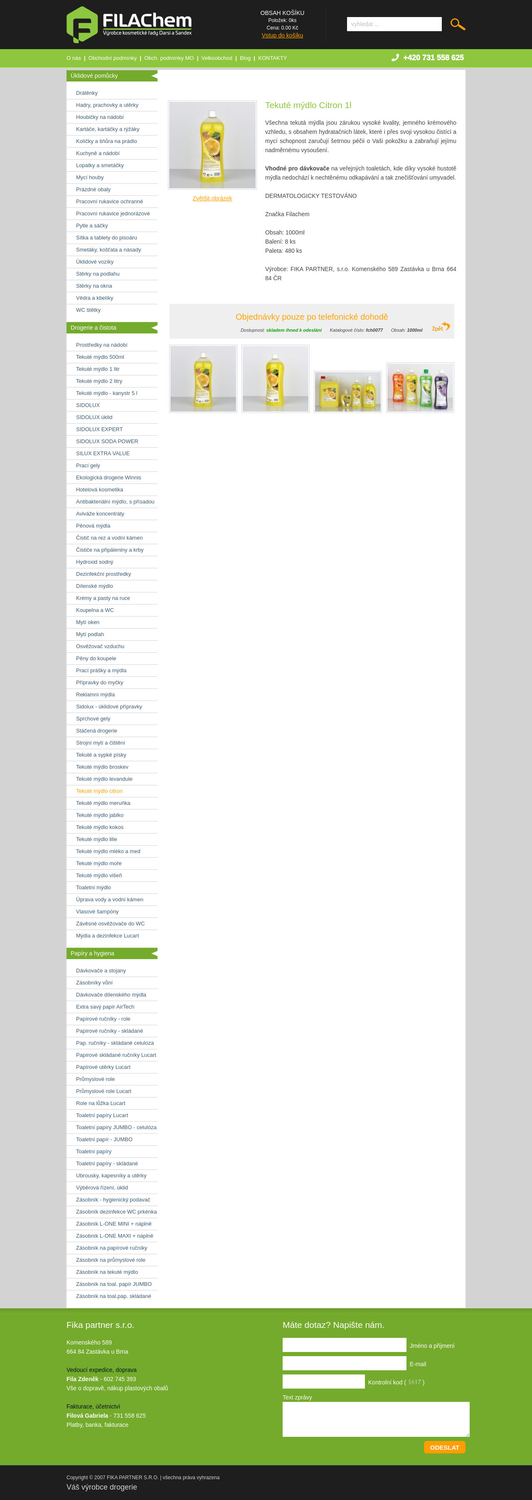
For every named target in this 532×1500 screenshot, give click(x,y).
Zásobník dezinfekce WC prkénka (116, 1212)
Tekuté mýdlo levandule (104, 779)
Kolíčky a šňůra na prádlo (106, 141)
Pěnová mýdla (93, 526)
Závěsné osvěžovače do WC (110, 923)
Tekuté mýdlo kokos (99, 827)
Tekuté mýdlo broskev (102, 767)
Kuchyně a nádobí (98, 153)
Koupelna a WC (95, 610)
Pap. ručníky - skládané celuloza (115, 1043)
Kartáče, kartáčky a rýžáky (107, 129)
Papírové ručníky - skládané (109, 1031)
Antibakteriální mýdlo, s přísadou (115, 501)
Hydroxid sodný (94, 562)
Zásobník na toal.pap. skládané (113, 1296)
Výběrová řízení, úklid (102, 1187)
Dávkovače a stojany (101, 970)
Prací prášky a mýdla (101, 670)
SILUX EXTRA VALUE (103, 453)
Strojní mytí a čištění (100, 743)
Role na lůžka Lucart (101, 1103)
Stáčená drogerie (96, 731)
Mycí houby (89, 177)
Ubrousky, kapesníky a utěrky (111, 1175)
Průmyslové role (95, 1079)
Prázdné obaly (93, 189)
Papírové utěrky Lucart (103, 1067)
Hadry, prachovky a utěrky (107, 105)
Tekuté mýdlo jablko (99, 815)
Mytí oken (87, 622)
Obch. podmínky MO (169, 58)
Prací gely (88, 465)
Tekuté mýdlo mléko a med (108, 851)
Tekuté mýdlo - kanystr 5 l (106, 393)
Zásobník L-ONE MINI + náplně (114, 1224)
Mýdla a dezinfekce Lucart (107, 936)
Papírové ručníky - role (103, 1019)
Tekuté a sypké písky (101, 755)
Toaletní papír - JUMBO (104, 1139)
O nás (73, 58)
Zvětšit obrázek (212, 198)
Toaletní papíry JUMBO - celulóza (116, 1127)
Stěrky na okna (94, 286)
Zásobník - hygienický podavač (113, 1200)
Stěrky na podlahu (98, 274)
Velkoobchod (217, 58)
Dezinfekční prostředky (103, 574)
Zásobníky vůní (94, 982)
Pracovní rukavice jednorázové (113, 213)
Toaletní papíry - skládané (107, 1163)
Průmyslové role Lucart (103, 1091)
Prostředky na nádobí (102, 345)
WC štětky (88, 310)
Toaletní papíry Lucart (102, 1115)
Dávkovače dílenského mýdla (111, 995)
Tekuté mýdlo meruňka (103, 803)
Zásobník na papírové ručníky (111, 1248)
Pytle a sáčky (92, 225)
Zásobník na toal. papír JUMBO (114, 1284)
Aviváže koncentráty (100, 514)
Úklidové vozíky (94, 262)
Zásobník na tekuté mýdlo (107, 1272)
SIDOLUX (88, 405)
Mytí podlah (90, 634)
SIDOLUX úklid (94, 417)
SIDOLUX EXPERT (99, 429)
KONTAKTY (272, 58)
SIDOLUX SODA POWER (107, 441)
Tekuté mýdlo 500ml (100, 357)
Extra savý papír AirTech (105, 1007)
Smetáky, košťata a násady (108, 250)
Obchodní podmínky (113, 58)
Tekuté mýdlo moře (99, 863)
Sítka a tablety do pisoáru (106, 237)
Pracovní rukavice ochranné (109, 201)
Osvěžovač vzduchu (100, 646)
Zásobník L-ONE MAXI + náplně (114, 1236)
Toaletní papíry (93, 1151)
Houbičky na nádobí (100, 117)
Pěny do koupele (96, 658)
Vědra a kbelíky (94, 298)
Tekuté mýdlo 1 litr (98, 369)
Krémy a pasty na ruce (103, 598)
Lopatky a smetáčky (100, 165)
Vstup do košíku (282, 35)
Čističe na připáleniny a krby (110, 550)
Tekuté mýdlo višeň (99, 875)
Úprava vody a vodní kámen (109, 899)
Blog (245, 58)
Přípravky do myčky (99, 682)
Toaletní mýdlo (93, 887)
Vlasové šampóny (97, 911)
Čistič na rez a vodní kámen (109, 538)
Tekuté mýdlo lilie (96, 839)
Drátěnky (87, 93)
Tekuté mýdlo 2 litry (99, 381)
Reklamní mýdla (95, 694)
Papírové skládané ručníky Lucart (116, 1055)
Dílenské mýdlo (94, 586)
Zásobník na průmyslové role (110, 1260)
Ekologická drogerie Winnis (108, 477)
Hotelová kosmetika (99, 489)
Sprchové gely (93, 718)
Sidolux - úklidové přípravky (109, 706)
